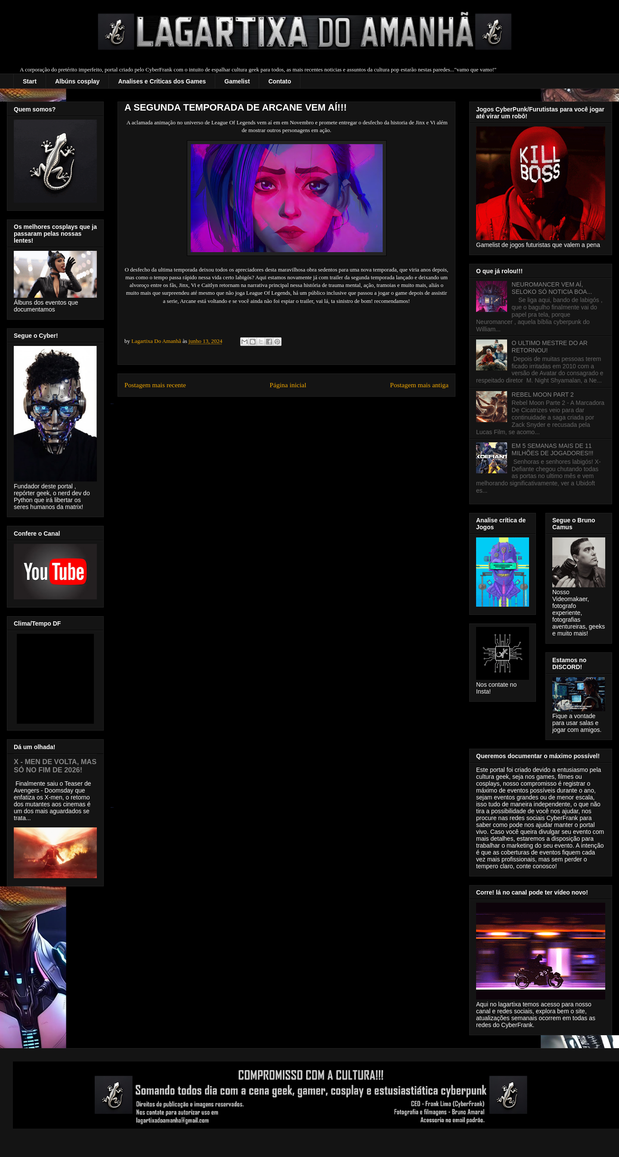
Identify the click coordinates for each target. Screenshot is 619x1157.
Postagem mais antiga (419, 385)
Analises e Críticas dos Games (162, 81)
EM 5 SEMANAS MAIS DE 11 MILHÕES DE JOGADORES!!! (553, 449)
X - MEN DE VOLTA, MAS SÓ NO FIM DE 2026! (55, 766)
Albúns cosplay (77, 81)
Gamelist (237, 81)
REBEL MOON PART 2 (543, 394)
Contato (279, 81)
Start (30, 81)
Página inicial (287, 385)
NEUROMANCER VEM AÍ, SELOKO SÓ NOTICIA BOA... (552, 288)
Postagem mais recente (155, 385)
